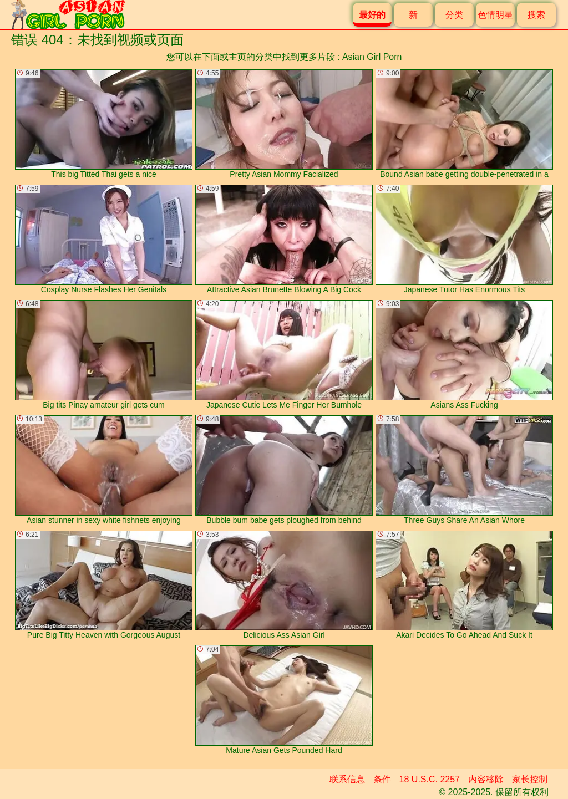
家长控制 (529, 779)
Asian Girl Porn (372, 57)
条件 (382, 779)
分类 (454, 14)
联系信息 (347, 779)
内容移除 (486, 779)
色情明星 (495, 14)
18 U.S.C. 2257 (429, 779)
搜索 (536, 14)
